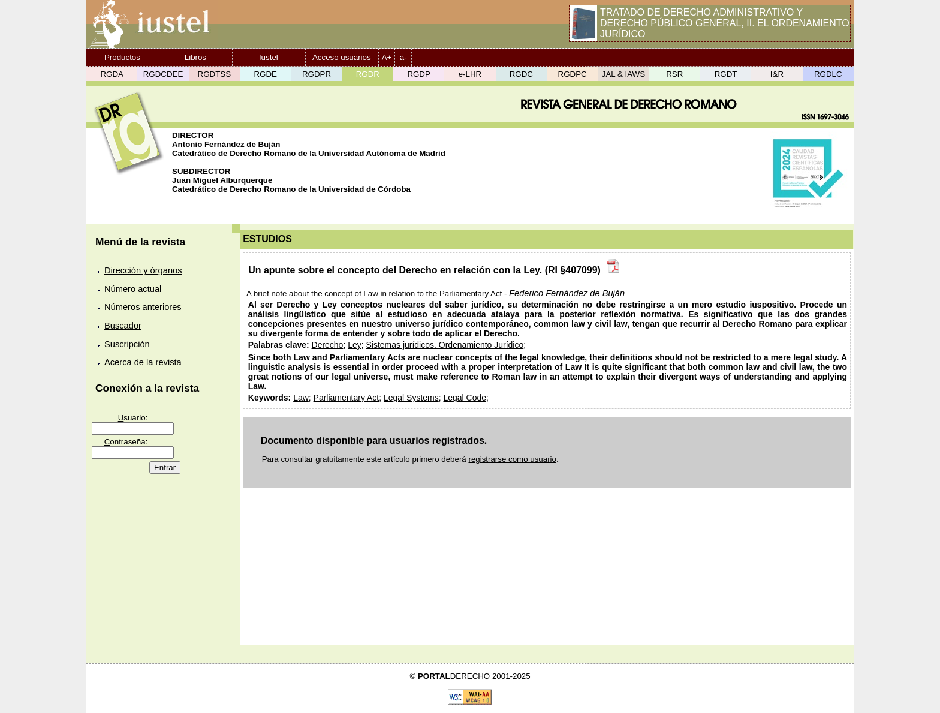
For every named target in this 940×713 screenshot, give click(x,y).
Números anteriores (143, 307)
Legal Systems (411, 397)
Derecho (328, 345)
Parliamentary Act (346, 397)
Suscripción (127, 344)
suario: (133, 417)
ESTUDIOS (267, 239)
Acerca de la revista (143, 362)
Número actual (132, 289)
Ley (354, 345)
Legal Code (464, 397)
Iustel (268, 57)
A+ (387, 57)
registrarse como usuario (512, 459)
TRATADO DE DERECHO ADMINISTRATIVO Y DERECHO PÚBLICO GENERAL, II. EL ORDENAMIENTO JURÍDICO (724, 23)
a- (403, 57)
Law (301, 397)
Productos (122, 57)
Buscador (122, 325)
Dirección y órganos (143, 270)
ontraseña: (126, 441)
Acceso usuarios (341, 57)
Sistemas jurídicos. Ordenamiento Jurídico (445, 345)
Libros (195, 57)
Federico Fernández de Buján (567, 293)
